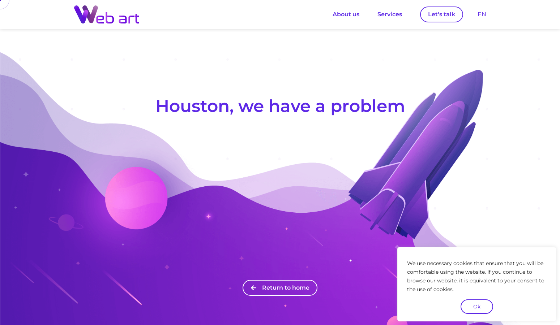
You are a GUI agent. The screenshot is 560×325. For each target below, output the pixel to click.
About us (346, 14)
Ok (476, 306)
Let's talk (441, 14)
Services (389, 14)
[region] (476, 284)
